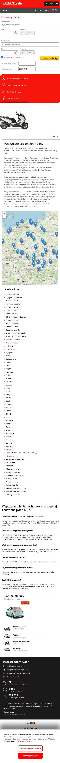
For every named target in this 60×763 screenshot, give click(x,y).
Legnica (9, 385)
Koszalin (9, 378)
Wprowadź (13, 57)
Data (2, 29)
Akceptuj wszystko (30, 756)
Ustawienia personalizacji (30, 748)
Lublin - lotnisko (11, 310)
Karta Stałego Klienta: (9, 63)
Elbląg (8, 362)
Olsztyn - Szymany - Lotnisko (16, 317)
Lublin (8, 388)
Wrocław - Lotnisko (13, 340)
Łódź (8, 391)
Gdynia (8, 369)
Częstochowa (11, 359)
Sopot (8, 417)
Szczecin (9, 420)
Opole (8, 401)
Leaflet (55, 283)
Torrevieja (9, 466)
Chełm (8, 356)
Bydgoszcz (10, 353)
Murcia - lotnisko (12, 482)
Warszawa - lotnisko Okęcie (16, 336)
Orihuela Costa (11, 462)
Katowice (9, 372)
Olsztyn (8, 398)
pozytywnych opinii (33, 689)
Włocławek (10, 433)
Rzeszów (9, 411)
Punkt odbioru (5, 21)
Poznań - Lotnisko (12, 320)
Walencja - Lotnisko (13, 495)
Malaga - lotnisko (12, 479)
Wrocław (9, 437)
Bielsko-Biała (11, 349)
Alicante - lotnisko (12, 469)
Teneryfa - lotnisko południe (16, 492)
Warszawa (10, 430)
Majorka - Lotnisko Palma (15, 475)
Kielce (8, 375)
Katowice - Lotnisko (13, 304)
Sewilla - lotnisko (12, 485)
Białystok (9, 346)
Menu (5, 10)
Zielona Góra (10, 446)
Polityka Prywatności (30, 728)
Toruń (8, 427)
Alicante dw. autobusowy (15, 459)
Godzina (23, 29)
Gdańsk (9, 365)
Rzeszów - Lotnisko (13, 327)
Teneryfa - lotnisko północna (16, 488)
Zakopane (10, 440)
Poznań (8, 404)
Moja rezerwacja (43, 10)
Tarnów (8, 424)
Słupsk (8, 414)
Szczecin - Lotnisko (13, 330)
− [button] (4, 216)
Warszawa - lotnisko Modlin (16, 333)
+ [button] (4, 213)
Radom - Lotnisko (12, 323)
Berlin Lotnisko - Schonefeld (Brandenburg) (21, 453)
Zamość (9, 443)
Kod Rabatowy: (7, 69)
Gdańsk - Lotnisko (12, 301)
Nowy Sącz (10, 395)
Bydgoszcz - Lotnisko (14, 298)
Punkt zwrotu (5, 41)
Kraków (9, 382)
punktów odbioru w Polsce (33, 683)
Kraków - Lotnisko (12, 307)
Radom (8, 407)
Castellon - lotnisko (13, 472)
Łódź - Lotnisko (11, 314)
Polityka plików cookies (24, 741)
